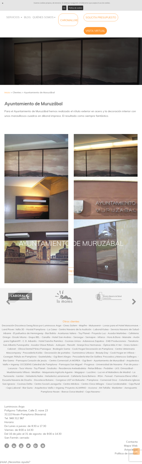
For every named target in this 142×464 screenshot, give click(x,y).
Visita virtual (95, 30)
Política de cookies (75, 8)
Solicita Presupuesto (101, 17)
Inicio (7, 92)
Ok (64, 8)
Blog (27, 17)
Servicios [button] (14, 17)
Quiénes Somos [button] (44, 17)
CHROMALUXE (69, 20)
